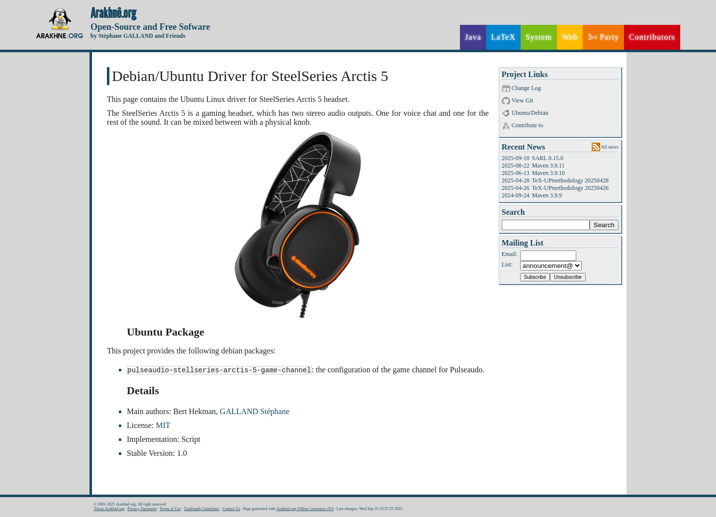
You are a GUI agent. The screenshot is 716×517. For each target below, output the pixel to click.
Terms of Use (170, 509)
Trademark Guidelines (201, 509)
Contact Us (231, 509)
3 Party (603, 37)
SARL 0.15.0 (547, 158)
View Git (523, 100)
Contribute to (527, 125)
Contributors (652, 37)
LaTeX (503, 37)
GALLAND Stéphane (254, 412)
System (539, 37)
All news (610, 147)
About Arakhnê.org (109, 509)
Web (570, 37)
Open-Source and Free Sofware (150, 27)
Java (473, 37)
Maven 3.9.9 (547, 195)
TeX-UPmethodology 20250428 (570, 180)
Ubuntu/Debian (530, 112)
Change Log (526, 88)
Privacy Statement (141, 509)
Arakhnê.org (113, 13)
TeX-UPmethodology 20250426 (570, 187)
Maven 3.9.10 (548, 173)
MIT (163, 426)
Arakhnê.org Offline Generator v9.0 (305, 509)
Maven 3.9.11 (548, 165)
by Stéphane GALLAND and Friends (137, 35)
